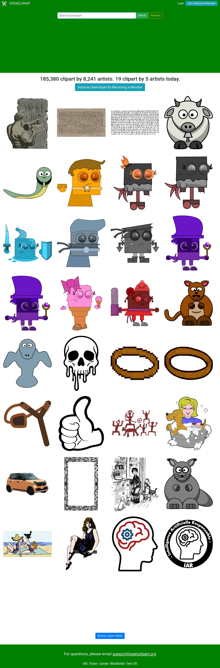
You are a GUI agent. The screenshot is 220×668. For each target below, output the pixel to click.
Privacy (93, 663)
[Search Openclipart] (96, 15)
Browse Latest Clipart (110, 635)
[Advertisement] (110, 46)
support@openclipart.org (134, 654)
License (103, 663)
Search (142, 15)
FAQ (85, 663)
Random (156, 15)
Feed (129, 663)
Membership (117, 663)
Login (180, 3)
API (135, 663)
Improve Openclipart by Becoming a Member (110, 87)
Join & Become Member (201, 3)
